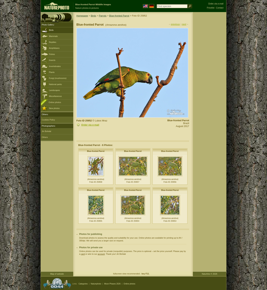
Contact (219, 7)
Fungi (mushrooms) (57, 78)
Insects (52, 60)
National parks (55, 84)
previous (175, 24)
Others (45, 137)
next (184, 24)
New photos (54, 108)
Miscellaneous (55, 96)
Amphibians (54, 48)
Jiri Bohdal (46, 131)
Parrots (102, 15)
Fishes (52, 54)
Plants (52, 72)
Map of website (57, 274)
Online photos (55, 102)
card (83, 254)
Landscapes (54, 90)
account (101, 254)
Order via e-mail (90, 124)
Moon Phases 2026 (112, 284)
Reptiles (52, 42)
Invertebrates (55, 66)
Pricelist (210, 7)
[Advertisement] (209, 71)
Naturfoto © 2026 (209, 274)
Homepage (82, 15)
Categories (83, 284)
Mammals (53, 36)
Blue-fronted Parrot (119, 15)
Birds (51, 30)
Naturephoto (96, 284)
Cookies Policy (48, 120)
